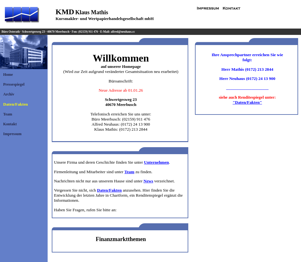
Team (7, 114)
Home (8, 74)
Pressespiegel (13, 84)
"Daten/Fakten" (247, 102)
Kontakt (10, 124)
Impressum (12, 134)
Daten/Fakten (15, 104)
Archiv (8, 94)
